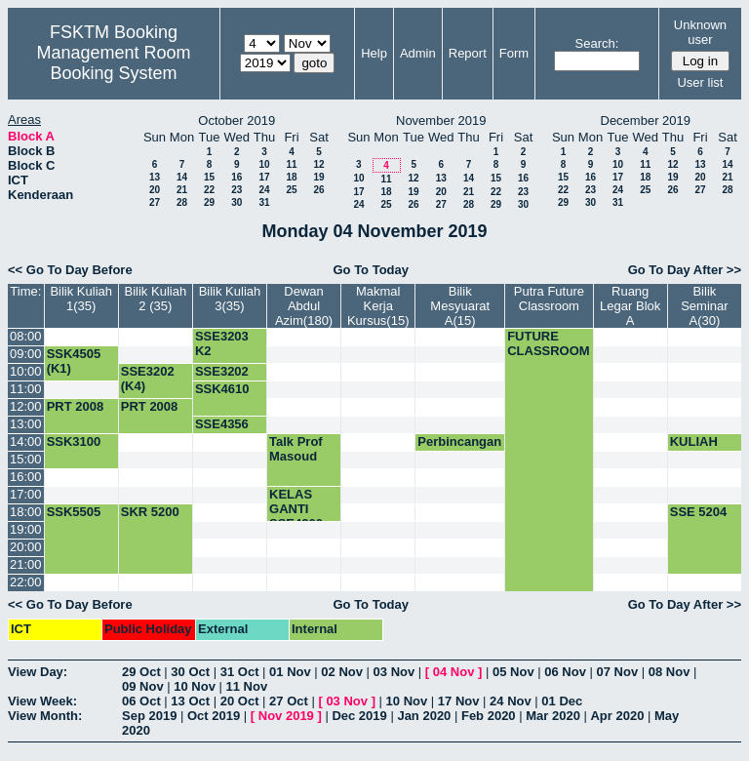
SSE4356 (222, 424)
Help (374, 53)
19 (318, 177)
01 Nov (290, 671)
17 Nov (459, 701)
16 (236, 177)
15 (209, 177)
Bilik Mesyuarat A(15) (460, 306)
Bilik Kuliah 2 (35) (156, 298)
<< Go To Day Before (70, 269)
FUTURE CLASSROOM (548, 343)
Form (514, 53)
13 (154, 177)
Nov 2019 (286, 715)
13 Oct (190, 701)
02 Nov (342, 671)
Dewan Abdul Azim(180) (304, 306)
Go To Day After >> (684, 269)
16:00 (26, 476)
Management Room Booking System (113, 63)
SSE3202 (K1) (222, 378)
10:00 (26, 371)
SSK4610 (222, 388)
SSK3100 (74, 441)
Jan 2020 (424, 715)
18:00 (26, 511)
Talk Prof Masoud (296, 448)
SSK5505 (74, 511)
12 (318, 164)
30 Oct (190, 671)
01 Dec (561, 701)
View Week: (42, 701)
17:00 (26, 494)
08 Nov (669, 671)
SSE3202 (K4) (148, 378)
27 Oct (288, 701)
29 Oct (141, 671)
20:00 (26, 547)
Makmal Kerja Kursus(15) (378, 306)
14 (182, 177)
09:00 (26, 353)
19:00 (26, 529)
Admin (418, 53)
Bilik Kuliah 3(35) (230, 298)
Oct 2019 (213, 715)
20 (154, 189)
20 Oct (239, 701)
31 (263, 202)
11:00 (26, 388)
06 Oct (141, 701)
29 (209, 202)
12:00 (26, 406)
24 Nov (511, 701)
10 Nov (195, 686)
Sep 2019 (149, 715)
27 (154, 202)
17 (263, 177)
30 (236, 202)
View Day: (37, 671)
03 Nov (394, 671)
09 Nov (143, 686)
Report (468, 53)
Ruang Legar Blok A (630, 306)
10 (263, 164)
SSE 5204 (699, 511)
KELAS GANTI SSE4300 (296, 509)
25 (291, 189)
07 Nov (617, 671)
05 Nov (513, 671)
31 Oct (239, 671)
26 (318, 189)
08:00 (26, 336)
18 (291, 177)
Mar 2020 (553, 715)
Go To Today (371, 269)
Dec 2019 (359, 715)
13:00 (26, 424)
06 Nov (565, 671)
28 (182, 202)
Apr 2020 (617, 715)
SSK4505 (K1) (74, 361)
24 (263, 189)
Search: (597, 43)
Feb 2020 (488, 715)
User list (700, 82)
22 (209, 189)
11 (291, 164)
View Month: (45, 715)
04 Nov (454, 671)
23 (236, 189)
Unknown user (700, 32)
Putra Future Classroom (549, 298)
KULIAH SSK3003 (697, 448)
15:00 (26, 459)
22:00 (26, 582)
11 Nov (247, 686)
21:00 (26, 564)
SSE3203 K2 (222, 343)
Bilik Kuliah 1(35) (81, 298)
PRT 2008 (75, 406)
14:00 (26, 441)
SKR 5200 (150, 511)
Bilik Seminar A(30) (704, 306)
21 (182, 189)
